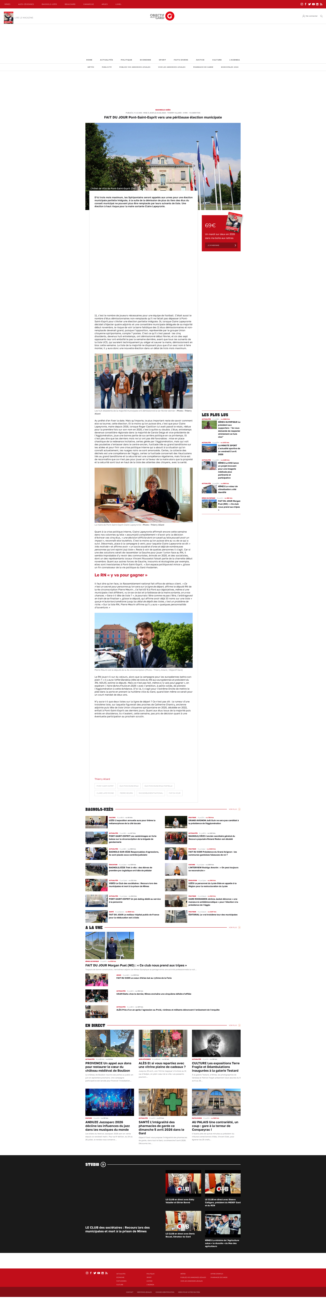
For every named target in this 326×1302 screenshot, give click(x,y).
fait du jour (174, 793)
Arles (105, 4)
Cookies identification (165, 1292)
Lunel (118, 4)
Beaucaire (70, 4)
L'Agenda (234, 60)
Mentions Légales (144, 1292)
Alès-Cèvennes (26, 4)
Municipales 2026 (230, 67)
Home (89, 60)
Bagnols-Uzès (49, 4)
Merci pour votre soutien (189, 1292)
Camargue (88, 4)
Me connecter (312, 16)
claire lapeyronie (105, 793)
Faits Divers (181, 60)
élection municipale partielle (158, 786)
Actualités (106, 60)
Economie (145, 60)
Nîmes (7, 4)
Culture (217, 60)
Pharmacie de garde (203, 67)
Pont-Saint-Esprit (105, 786)
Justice (200, 60)
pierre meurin (126, 793)
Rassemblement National (151, 793)
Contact (129, 1292)
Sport (162, 60)
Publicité (107, 67)
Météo (91, 67)
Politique (126, 60)
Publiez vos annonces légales (134, 67)
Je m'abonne (213, 245)
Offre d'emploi (217, 1274)
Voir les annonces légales (172, 67)
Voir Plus (233, 809)
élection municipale (129, 786)
